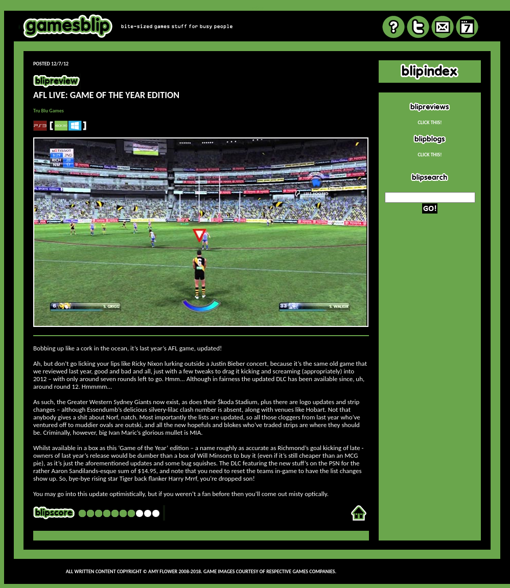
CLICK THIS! (430, 122)
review (257, 7)
